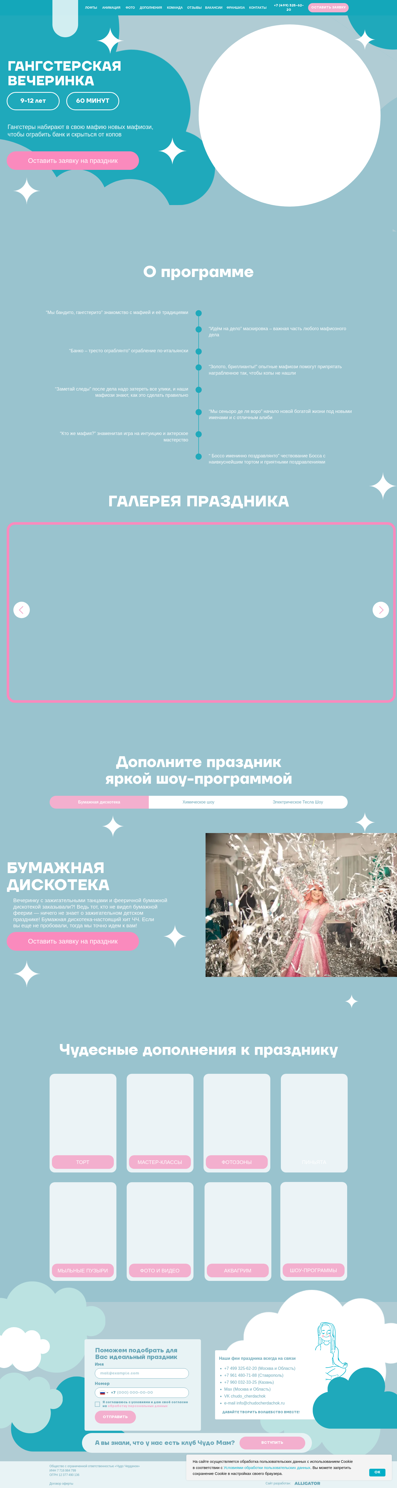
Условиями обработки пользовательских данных (267, 1467)
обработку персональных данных (138, 1406)
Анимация (111, 8)
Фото (130, 8)
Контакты (257, 8)
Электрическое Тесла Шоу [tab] (298, 802)
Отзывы (194, 8)
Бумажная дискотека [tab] (99, 802)
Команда (175, 8)
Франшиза (236, 8)
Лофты (91, 8)
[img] (65, 17)
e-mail (230, 1403)
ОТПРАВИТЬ (115, 1417)
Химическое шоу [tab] (199, 802)
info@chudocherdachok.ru (261, 1403)
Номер (102, 1383)
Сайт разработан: (278, 1483)
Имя (99, 1364)
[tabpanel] (198, 914)
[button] (328, 7)
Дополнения (151, 8)
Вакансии (213, 8)
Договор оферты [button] (61, 1483)
